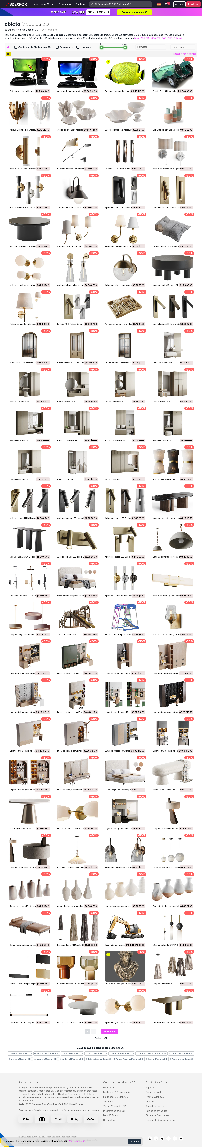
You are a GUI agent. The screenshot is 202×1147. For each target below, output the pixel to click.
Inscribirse (193, 4)
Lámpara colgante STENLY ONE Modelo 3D (172, 945)
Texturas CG (109, 1101)
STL (159, 38)
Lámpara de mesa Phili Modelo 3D (72, 168)
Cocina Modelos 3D (72, 1053)
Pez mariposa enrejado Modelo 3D (121, 91)
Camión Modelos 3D (156, 1059)
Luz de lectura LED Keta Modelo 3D (169, 324)
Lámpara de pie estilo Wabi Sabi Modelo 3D (29, 867)
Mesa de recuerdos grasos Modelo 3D (170, 518)
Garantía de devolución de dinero (162, 1120)
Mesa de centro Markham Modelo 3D (169, 285)
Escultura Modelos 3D (20, 1053)
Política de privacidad (156, 1110)
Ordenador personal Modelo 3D (24, 91)
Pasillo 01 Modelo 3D (114, 479)
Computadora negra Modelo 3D (71, 91)
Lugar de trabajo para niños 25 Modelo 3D (124, 673)
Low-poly (83, 47)
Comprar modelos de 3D (119, 1082)
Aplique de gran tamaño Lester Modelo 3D (29, 324)
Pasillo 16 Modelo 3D (162, 363)
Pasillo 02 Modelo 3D (67, 479)
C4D (164, 38)
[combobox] (150, 47)
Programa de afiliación (114, 1110)
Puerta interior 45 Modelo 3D (23, 363)
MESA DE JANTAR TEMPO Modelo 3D (170, 1022)
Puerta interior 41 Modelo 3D (118, 363)
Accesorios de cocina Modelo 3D (120, 324)
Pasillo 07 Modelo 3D (67, 440)
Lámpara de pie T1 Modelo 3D (70, 945)
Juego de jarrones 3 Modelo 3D (71, 130)
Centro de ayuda (154, 1092)
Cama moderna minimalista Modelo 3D (170, 246)
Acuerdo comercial (155, 1106)
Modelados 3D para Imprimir (117, 1092)
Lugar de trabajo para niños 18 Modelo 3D (76, 751)
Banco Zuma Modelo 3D (164, 789)
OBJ (142, 38)
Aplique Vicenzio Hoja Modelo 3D (25, 130)
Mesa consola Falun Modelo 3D (24, 557)
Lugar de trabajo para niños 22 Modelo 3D (76, 712)
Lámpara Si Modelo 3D (163, 983)
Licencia (150, 1101)
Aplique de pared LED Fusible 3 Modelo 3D (124, 518)
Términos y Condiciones (157, 1115)
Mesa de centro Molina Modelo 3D (25, 246)
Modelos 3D (109, 1087)
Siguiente (109, 1031)
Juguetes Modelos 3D (45, 1059)
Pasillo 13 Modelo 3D (66, 401)
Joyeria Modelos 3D (20, 1059)
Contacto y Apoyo (157, 1082)
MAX (136, 38)
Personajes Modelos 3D (47, 1053)
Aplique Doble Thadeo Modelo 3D (25, 168)
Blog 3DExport (110, 1115)
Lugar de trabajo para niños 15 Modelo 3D (124, 751)
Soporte (150, 1087)
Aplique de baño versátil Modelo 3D (121, 867)
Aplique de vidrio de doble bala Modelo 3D (124, 595)
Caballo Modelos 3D (96, 1053)
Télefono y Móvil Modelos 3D (151, 1053)
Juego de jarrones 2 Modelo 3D (119, 130)
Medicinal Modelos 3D (71, 1059)
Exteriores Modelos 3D (121, 1053)
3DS (153, 38)
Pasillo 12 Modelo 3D (114, 401)
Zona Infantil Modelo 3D (68, 634)
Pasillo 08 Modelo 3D (19, 440)
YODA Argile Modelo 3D (20, 828)
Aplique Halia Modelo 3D (164, 479)
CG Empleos (109, 1120)
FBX (148, 38)
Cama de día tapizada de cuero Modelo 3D (29, 945)
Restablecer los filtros (184, 53)
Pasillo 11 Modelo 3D (162, 401)
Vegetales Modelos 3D (181, 1053)
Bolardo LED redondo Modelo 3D (120, 168)
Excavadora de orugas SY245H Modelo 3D (124, 945)
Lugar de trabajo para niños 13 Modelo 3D (29, 789)
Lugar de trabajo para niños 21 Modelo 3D (124, 712)
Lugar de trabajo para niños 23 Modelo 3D (29, 712)
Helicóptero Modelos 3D (98, 1059)
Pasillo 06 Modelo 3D (115, 440)
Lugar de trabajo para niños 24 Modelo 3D (172, 673)
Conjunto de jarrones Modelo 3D (167, 130)
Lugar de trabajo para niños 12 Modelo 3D (76, 789)
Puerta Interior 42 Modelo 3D (70, 363)
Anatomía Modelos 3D (181, 1059)
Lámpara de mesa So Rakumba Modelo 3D (76, 983)
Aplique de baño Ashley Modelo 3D (169, 634)
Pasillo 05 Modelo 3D (162, 440)
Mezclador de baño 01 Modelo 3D (25, 595)
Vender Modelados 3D (114, 1106)
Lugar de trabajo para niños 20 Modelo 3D (172, 712)
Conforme (134, 1141)
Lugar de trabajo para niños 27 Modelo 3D (29, 673)
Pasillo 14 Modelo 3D (19, 401)
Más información (77, 1141)
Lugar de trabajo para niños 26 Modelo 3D (76, 673)
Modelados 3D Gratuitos (115, 1096)
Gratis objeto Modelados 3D (32, 47)
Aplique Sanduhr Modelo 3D (22, 207)
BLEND (171, 38)
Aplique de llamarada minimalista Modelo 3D (77, 285)
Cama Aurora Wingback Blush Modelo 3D (76, 595)
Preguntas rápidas (155, 1096)
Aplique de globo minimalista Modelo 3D (123, 1022)
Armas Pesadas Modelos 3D (128, 1059)
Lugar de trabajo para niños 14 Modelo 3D (172, 751)
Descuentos (65, 47)
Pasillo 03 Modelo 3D (19, 479)
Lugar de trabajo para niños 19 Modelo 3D (29, 751)
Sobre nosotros (28, 1082)
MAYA (179, 38)
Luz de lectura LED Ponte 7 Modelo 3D (170, 207)
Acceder (179, 4)
